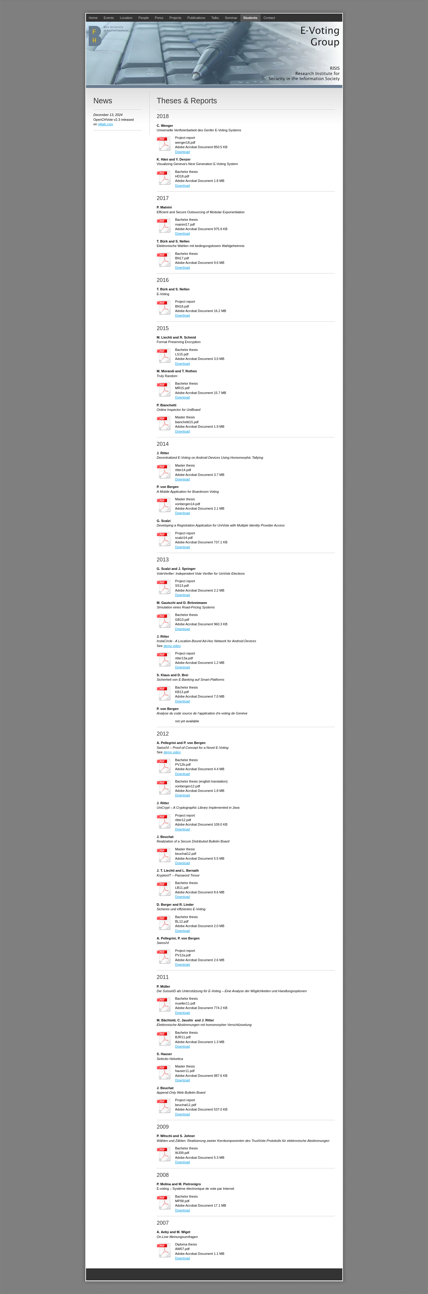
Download (182, 152)
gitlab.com (105, 124)
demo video (172, 646)
